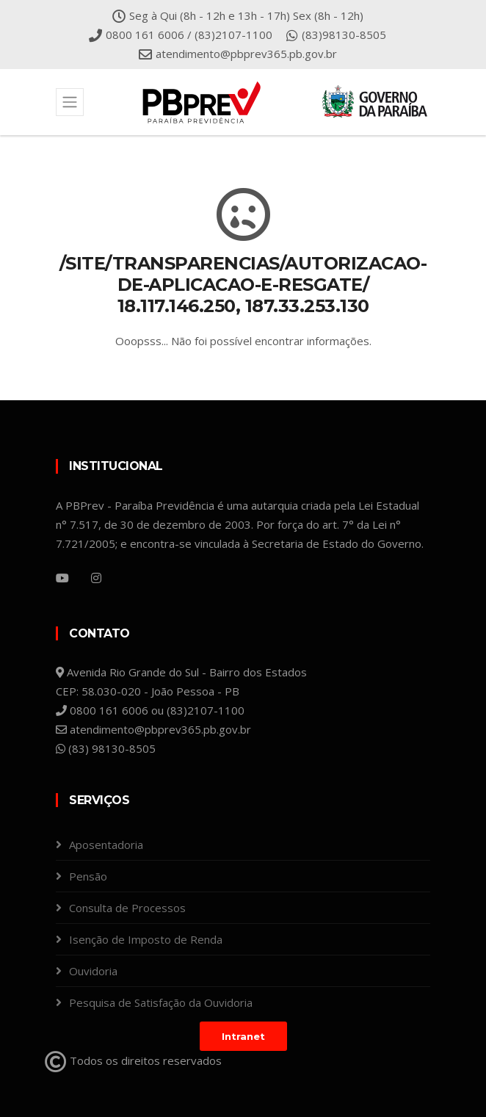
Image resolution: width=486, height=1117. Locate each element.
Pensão (88, 876)
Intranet (243, 1036)
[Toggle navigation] (70, 102)
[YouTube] (62, 578)
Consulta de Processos (127, 907)
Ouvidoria (93, 971)
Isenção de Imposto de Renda (145, 939)
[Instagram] (96, 578)
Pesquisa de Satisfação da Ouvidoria (161, 1002)
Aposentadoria (106, 844)
